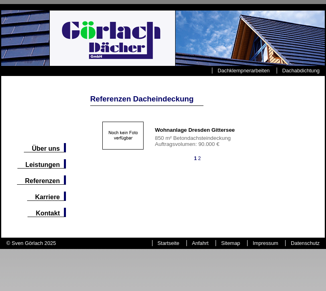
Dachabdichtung (301, 70)
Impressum (265, 243)
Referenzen (42, 180)
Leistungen (42, 164)
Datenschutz (305, 243)
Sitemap (230, 243)
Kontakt (48, 213)
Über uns (46, 148)
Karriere (47, 197)
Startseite (168, 243)
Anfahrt (200, 243)
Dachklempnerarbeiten (244, 70)
